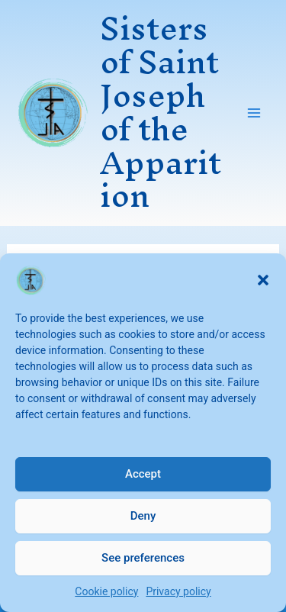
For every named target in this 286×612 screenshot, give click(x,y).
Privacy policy (178, 591)
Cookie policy (106, 591)
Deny (143, 516)
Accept (143, 474)
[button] (263, 280)
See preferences (143, 558)
